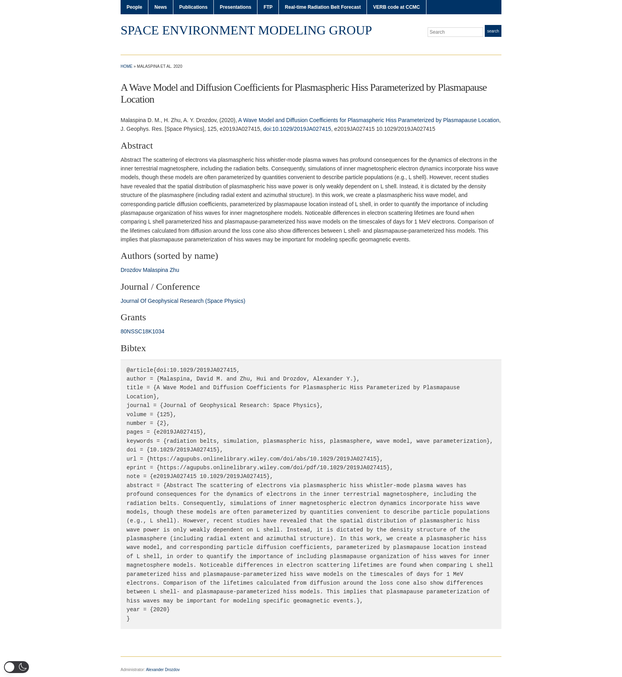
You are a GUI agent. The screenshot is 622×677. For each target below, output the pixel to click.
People (134, 7)
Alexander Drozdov (163, 669)
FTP (268, 7)
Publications (193, 7)
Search (493, 31)
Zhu (174, 270)
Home (126, 66)
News (160, 7)
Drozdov (131, 270)
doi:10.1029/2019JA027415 (297, 129)
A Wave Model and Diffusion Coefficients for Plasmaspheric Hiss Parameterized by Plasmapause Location (368, 120)
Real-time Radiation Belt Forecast (323, 7)
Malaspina (155, 270)
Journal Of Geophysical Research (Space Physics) (183, 301)
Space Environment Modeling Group (246, 30)
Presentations (235, 7)
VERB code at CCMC (396, 7)
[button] (16, 667)
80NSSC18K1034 (143, 331)
